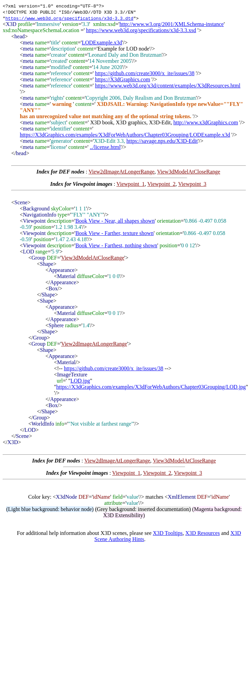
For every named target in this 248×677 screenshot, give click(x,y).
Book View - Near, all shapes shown (115, 221)
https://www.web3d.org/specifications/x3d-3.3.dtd (69, 18)
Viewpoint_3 (192, 184)
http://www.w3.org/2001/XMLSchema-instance (172, 24)
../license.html (105, 147)
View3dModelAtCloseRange (188, 172)
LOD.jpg (80, 381)
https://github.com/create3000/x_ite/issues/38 (144, 73)
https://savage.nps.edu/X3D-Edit (162, 141)
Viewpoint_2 (161, 184)
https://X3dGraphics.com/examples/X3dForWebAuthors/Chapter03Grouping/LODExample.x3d (125, 135)
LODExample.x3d (102, 42)
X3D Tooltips (168, 533)
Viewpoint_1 (130, 184)
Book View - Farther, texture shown (114, 233)
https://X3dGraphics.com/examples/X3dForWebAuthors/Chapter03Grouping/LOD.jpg (151, 387)
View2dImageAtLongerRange (121, 172)
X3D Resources (202, 533)
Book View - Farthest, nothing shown (116, 245)
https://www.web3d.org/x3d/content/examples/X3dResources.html (167, 85)
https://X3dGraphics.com (122, 79)
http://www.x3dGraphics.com (205, 122)
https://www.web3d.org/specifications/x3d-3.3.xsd (141, 30)
